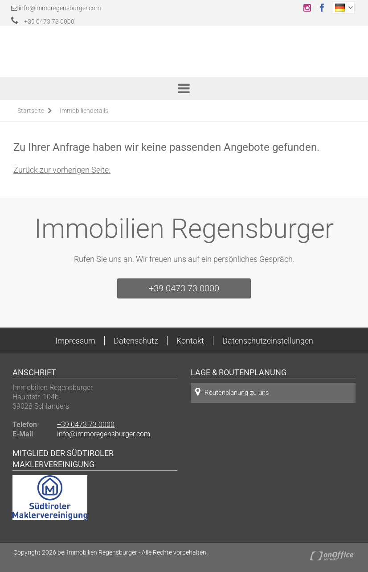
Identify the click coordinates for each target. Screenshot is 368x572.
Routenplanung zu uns (232, 392)
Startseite (30, 110)
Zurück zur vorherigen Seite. (61, 169)
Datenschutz (136, 340)
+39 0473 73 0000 (42, 21)
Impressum (75, 340)
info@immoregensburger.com (60, 8)
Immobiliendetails (84, 110)
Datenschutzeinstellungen (267, 340)
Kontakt (190, 340)
